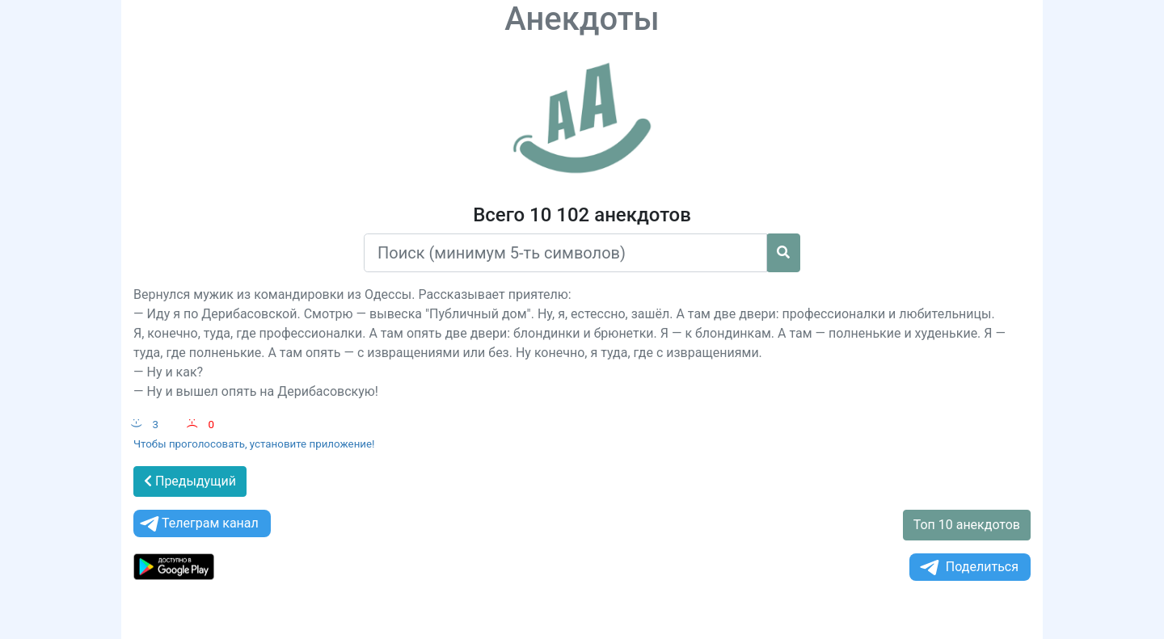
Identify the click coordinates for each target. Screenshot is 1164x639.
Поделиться (967, 567)
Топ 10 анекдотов (966, 524)
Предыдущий (190, 481)
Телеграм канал (198, 523)
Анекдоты (582, 19)
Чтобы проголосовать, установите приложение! (254, 444)
